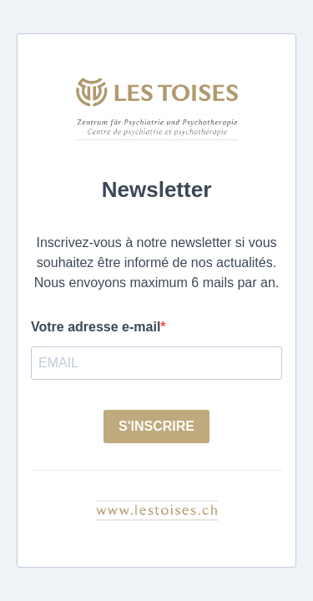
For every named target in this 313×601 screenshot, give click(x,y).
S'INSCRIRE (156, 426)
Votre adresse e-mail (95, 327)
